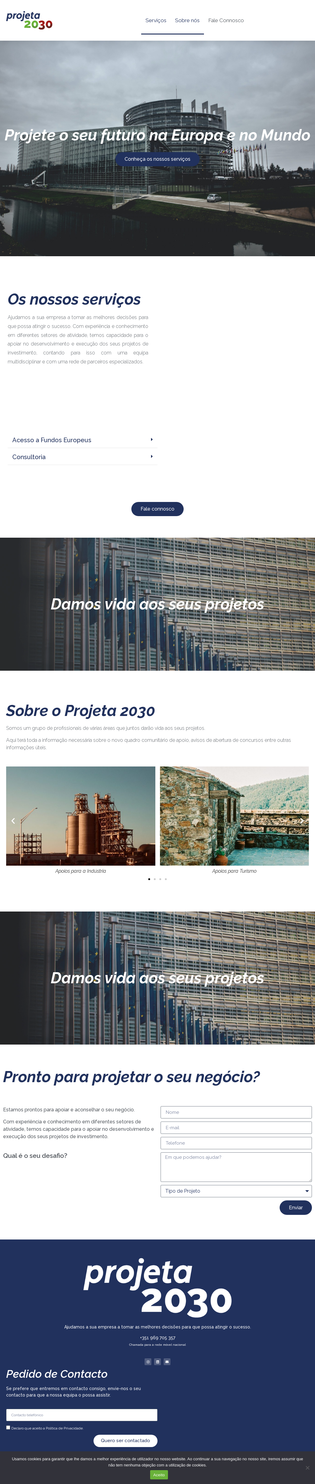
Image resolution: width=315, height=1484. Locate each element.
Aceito (159, 1475)
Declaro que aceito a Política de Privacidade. (47, 1428)
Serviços (156, 20)
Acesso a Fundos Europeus (51, 440)
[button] (83, 440)
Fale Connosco (226, 20)
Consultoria (29, 457)
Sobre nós (187, 20)
